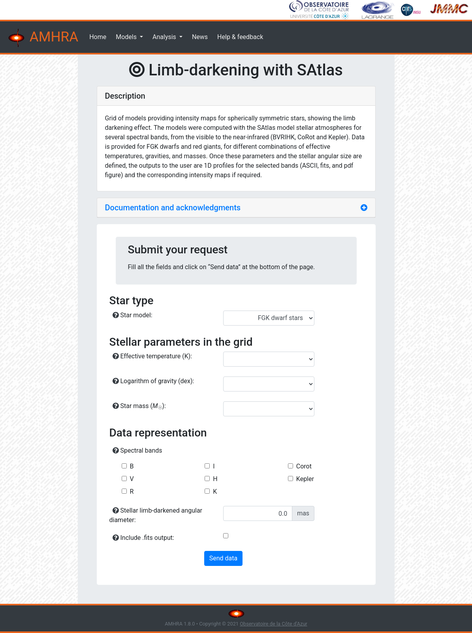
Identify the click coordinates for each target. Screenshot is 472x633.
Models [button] (127, 37)
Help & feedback (240, 37)
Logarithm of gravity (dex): (153, 381)
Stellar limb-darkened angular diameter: (156, 515)
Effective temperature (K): (152, 356)
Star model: (132, 315)
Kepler (305, 479)
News (200, 37)
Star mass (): (139, 406)
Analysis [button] (165, 37)
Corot (304, 466)
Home (97, 37)
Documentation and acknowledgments (173, 207)
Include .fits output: (143, 537)
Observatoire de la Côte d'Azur (273, 624)
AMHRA (42, 38)
